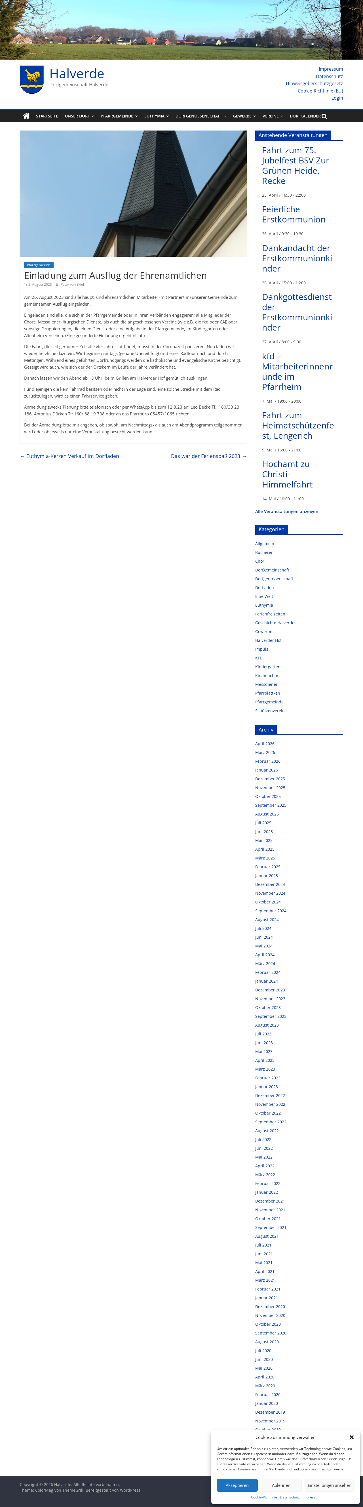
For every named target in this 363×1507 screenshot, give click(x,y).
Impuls (261, 649)
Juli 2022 (263, 1139)
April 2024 (265, 954)
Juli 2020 (263, 1350)
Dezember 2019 (270, 1412)
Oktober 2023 (268, 1007)
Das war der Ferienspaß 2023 (209, 456)
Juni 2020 (264, 1359)
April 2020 (265, 1377)
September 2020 (270, 1333)
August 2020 (267, 1341)
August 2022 (267, 1130)
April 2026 (265, 743)
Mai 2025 (264, 840)
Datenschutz (290, 1497)
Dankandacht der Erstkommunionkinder (297, 258)
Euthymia (154, 116)
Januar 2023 (266, 1086)
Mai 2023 (264, 1051)
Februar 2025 (267, 866)
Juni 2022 (264, 1148)
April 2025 (265, 849)
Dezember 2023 (270, 990)
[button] (351, 1437)
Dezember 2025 (270, 778)
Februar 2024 (267, 972)
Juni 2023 (264, 1042)
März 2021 (265, 1280)
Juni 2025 (264, 831)
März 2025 (265, 858)
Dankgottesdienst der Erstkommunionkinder (297, 312)
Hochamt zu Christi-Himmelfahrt (287, 474)
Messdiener (266, 684)
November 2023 (270, 998)
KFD (259, 658)
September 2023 (270, 1016)
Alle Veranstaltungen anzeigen (286, 511)
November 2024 (270, 893)
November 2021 (270, 1209)
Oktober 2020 (268, 1324)
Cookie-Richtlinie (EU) (320, 91)
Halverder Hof (268, 640)
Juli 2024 (263, 928)
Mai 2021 (264, 1262)
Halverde (76, 73)
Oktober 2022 (268, 1113)
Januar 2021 (266, 1297)
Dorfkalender (305, 116)
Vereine (271, 116)
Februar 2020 (267, 1394)
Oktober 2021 (268, 1218)
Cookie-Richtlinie (264, 1497)
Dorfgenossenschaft (199, 116)
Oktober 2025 (268, 796)
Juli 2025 (263, 822)
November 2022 (270, 1104)
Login (337, 98)
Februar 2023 (267, 1078)
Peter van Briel (72, 284)
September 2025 (270, 805)
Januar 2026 (266, 770)
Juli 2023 (263, 1034)
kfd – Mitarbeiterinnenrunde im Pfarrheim (297, 371)
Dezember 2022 (270, 1095)
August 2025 (267, 814)
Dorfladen (264, 587)
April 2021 (265, 1271)
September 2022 (270, 1122)
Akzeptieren (237, 1485)
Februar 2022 (267, 1183)
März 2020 (265, 1385)
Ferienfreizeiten (270, 614)
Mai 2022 (264, 1157)
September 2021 (270, 1227)
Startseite (47, 116)
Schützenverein (270, 710)
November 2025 (270, 787)
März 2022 (265, 1174)
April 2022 (265, 1165)
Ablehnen (281, 1485)
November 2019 (270, 1421)
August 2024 (267, 919)
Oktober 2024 (268, 902)
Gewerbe (242, 116)
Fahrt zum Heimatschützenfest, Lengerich (298, 425)
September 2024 (270, 910)
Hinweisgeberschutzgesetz (314, 83)
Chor (259, 561)
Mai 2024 (264, 946)
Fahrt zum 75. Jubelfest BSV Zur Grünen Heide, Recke (295, 165)
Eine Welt (264, 596)
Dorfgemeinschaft (272, 570)
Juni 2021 (264, 1253)
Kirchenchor (266, 675)
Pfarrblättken (267, 693)
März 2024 (265, 963)
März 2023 (265, 1069)
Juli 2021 (263, 1245)
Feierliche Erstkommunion (294, 214)
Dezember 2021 (270, 1201)
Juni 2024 (264, 937)
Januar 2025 (266, 875)
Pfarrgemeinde (117, 116)
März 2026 (265, 752)
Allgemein (264, 543)
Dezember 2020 (270, 1306)
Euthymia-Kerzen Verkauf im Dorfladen (69, 456)
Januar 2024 (266, 981)
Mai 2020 (264, 1368)
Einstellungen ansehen (329, 1485)
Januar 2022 (266, 1192)
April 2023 (265, 1060)
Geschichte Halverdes (275, 622)
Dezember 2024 (270, 884)
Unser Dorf (77, 116)
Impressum (311, 1497)
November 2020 (270, 1315)
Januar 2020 (266, 1403)
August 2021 (267, 1236)
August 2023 (267, 1025)
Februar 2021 (267, 1289)
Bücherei (263, 552)
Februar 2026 (267, 761)
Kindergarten (267, 666)
